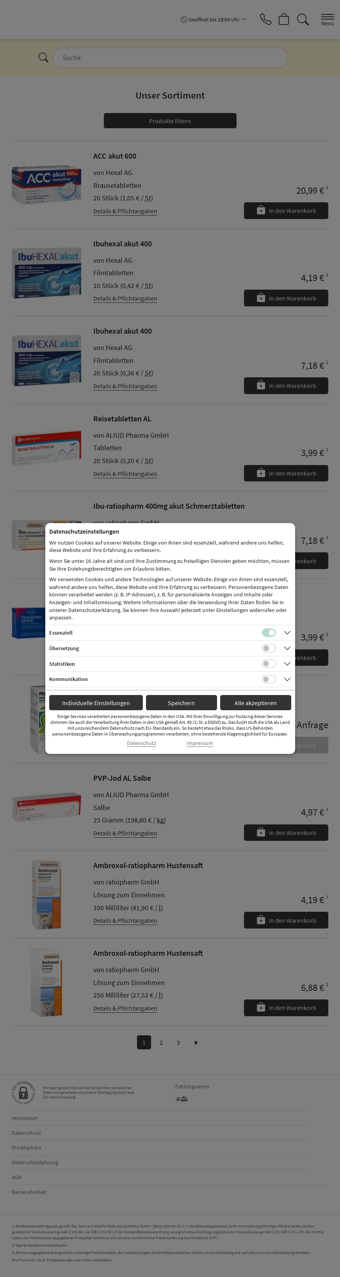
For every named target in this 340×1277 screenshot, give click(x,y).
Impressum (200, 743)
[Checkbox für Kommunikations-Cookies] (269, 679)
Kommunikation (68, 679)
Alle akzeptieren (256, 703)
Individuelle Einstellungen (96, 703)
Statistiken (62, 663)
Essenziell (61, 632)
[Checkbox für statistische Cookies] (269, 664)
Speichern (181, 703)
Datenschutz (141, 743)
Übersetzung (64, 648)
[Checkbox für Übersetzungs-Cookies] (269, 648)
